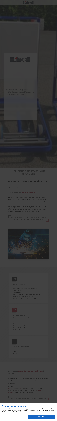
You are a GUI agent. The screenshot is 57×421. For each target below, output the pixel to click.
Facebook (23, 411)
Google (18, 411)
